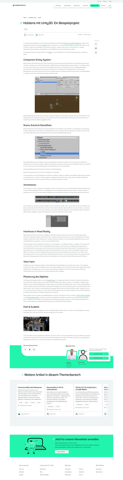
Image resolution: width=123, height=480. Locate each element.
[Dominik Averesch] (29, 35)
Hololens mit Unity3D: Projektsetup (72, 43)
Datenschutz (99, 472)
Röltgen (50, 52)
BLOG (39, 17)
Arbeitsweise (67, 5)
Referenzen (77, 5)
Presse (81, 475)
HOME (24, 17)
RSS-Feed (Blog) (44, 475)
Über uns (99, 1)
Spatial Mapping (51, 280)
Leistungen (58, 5)
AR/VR (27, 29)
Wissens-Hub (94, 5)
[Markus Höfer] (40, 35)
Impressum (99, 469)
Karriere (103, 5)
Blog (41, 472)
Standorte (85, 5)
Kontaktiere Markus (99, 357)
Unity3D (44, 45)
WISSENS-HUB (32, 17)
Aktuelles (105, 1)
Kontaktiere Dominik (99, 353)
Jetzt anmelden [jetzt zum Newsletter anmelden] (61, 452)
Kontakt (110, 1)
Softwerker (43, 469)
